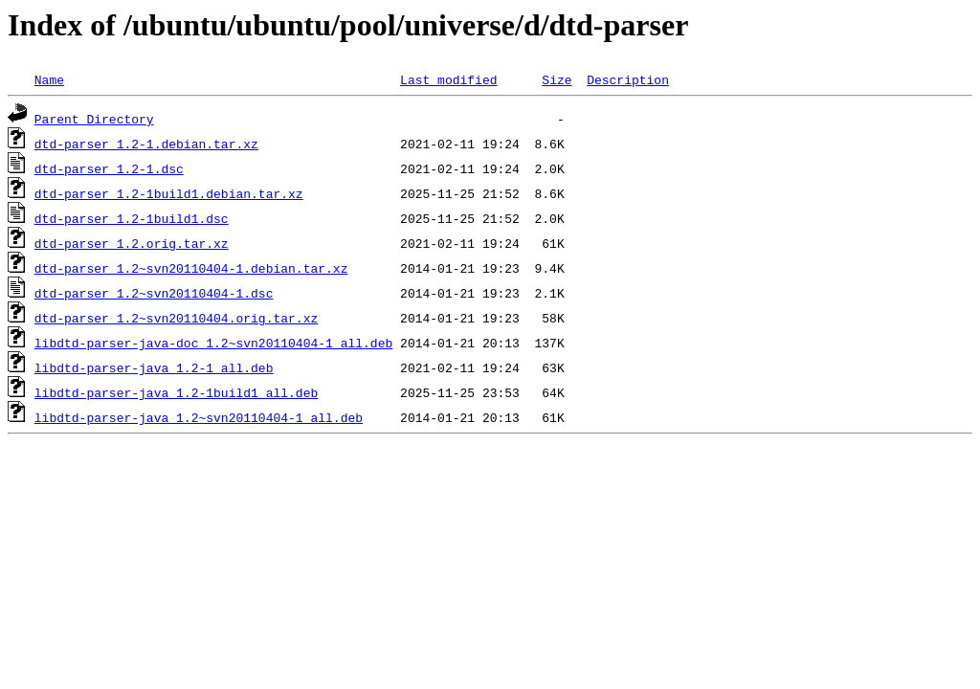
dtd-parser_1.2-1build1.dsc (131, 218)
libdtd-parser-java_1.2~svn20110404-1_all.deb (198, 417)
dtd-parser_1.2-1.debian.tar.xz (146, 143)
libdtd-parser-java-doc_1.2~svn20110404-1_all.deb (213, 342)
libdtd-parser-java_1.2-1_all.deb (154, 367)
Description (628, 79)
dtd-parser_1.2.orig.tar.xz (131, 243)
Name (49, 79)
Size (556, 79)
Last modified (448, 79)
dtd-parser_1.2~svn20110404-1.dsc (154, 292)
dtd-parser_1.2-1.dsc (109, 168)
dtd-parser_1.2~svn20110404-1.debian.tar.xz (191, 268)
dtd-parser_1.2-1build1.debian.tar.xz (168, 193)
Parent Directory (94, 118)
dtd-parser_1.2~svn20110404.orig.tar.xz (176, 317)
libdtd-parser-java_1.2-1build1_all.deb (176, 392)
